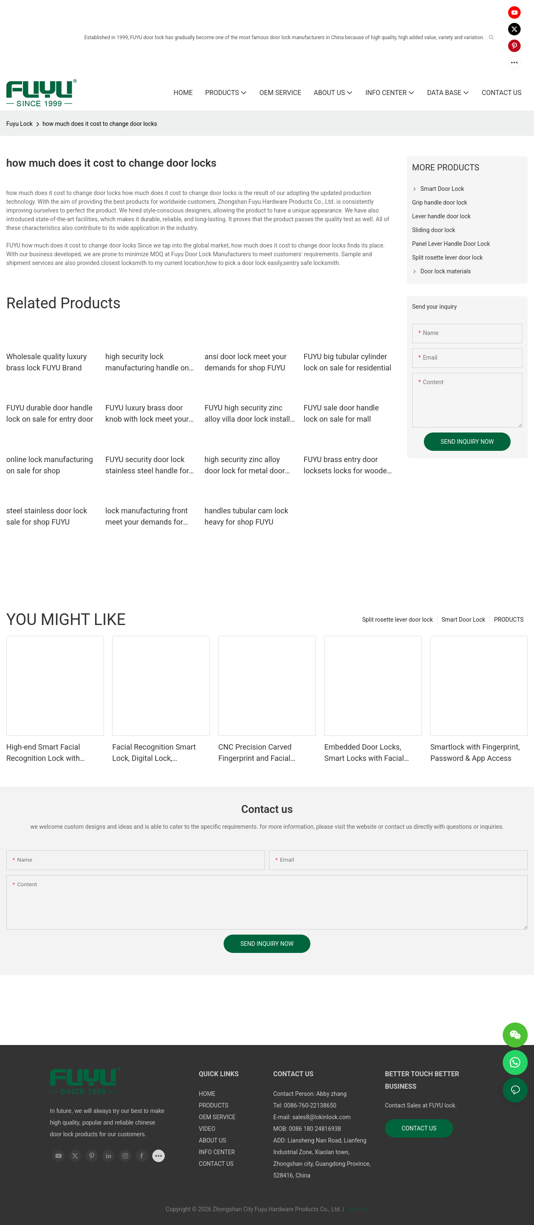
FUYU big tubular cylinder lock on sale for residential (347, 362)
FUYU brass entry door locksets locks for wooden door (347, 465)
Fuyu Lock (19, 123)
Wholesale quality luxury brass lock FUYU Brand (46, 362)
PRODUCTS (509, 619)
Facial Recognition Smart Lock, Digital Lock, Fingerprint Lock (154, 753)
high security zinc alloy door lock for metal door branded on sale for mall (244, 465)
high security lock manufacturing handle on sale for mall (147, 362)
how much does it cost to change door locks (100, 123)
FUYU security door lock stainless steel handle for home (147, 465)
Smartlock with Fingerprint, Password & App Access (475, 752)
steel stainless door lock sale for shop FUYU (46, 516)
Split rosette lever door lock (397, 619)
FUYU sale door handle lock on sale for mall (341, 413)
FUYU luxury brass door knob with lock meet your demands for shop (147, 414)
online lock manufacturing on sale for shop (49, 465)
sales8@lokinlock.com (321, 1117)
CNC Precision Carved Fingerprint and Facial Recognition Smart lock (257, 753)
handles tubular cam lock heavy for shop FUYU (246, 516)
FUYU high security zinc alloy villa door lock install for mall (247, 414)
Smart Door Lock (464, 619)
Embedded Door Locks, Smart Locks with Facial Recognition (364, 753)
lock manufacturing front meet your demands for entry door (147, 517)
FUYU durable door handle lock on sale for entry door (49, 413)
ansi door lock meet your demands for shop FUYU (245, 362)
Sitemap (356, 1209)
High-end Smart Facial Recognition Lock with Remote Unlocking (43, 753)
